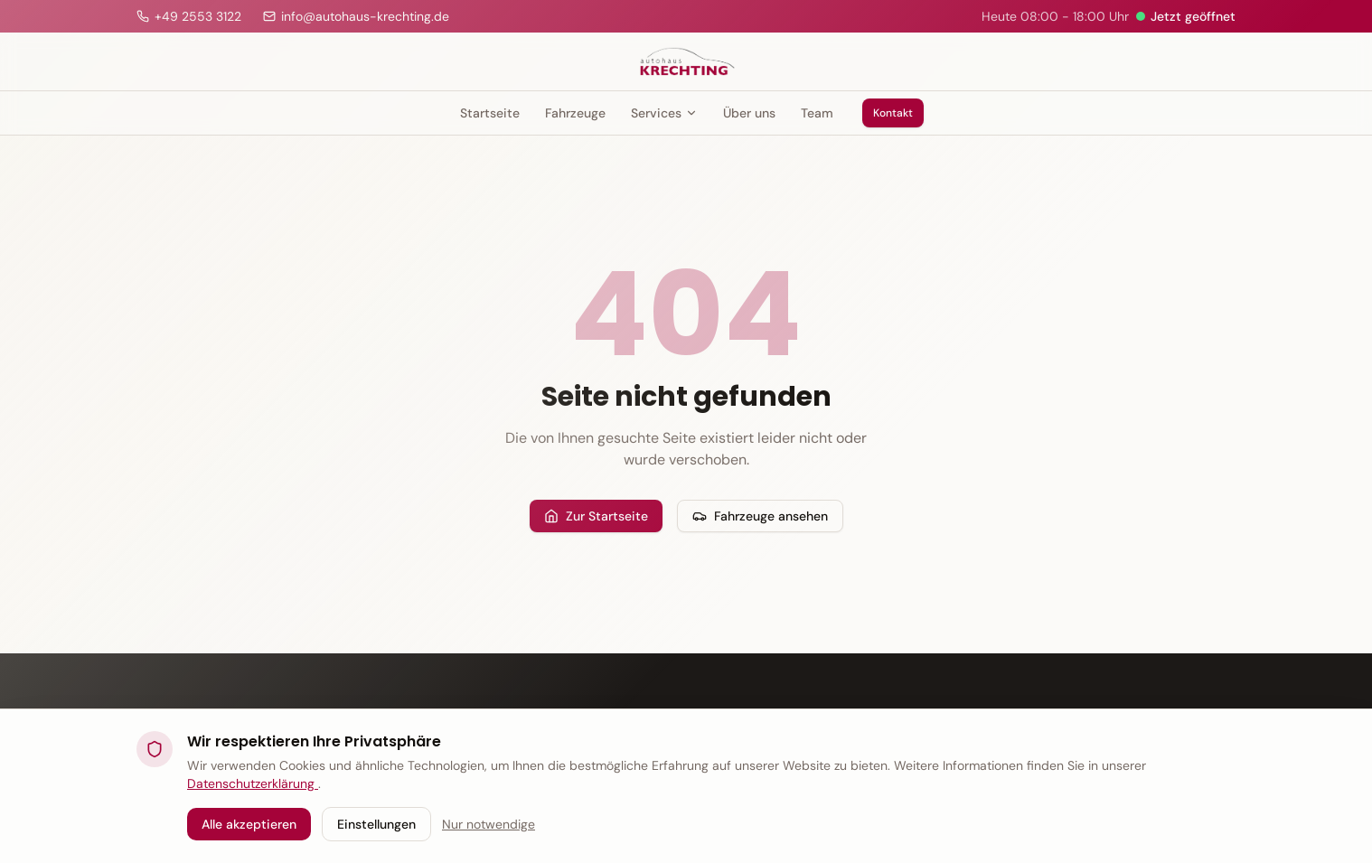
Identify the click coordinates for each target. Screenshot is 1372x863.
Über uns (749, 113)
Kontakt (893, 113)
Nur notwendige (488, 824)
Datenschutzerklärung (252, 783)
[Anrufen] (188, 16)
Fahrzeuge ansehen (760, 516)
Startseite (490, 113)
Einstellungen (376, 824)
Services (664, 113)
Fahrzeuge (575, 113)
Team (817, 113)
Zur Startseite (596, 516)
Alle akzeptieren (249, 824)
